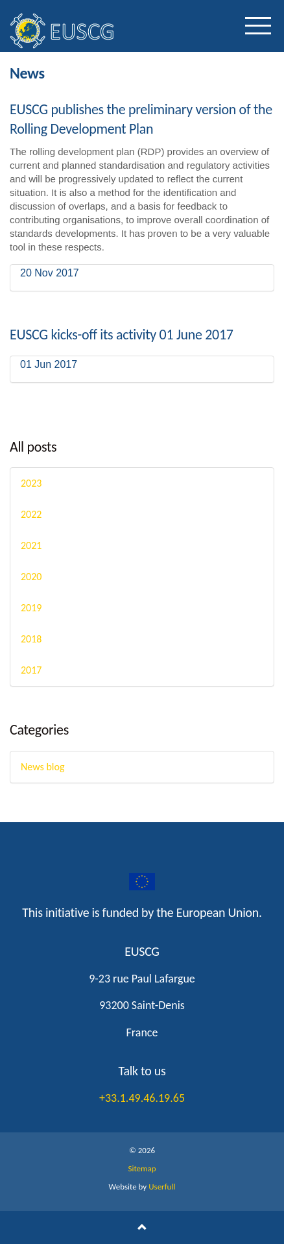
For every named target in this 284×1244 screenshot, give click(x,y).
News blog (42, 767)
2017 (31, 670)
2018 (31, 639)
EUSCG (74, 31)
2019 (31, 608)
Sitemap (142, 1168)
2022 (31, 514)
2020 (31, 576)
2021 (31, 545)
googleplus (142, 882)
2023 (31, 483)
